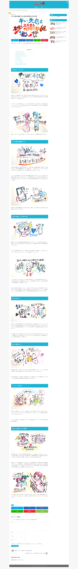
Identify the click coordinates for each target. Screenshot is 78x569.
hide (31, 49)
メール (12, 536)
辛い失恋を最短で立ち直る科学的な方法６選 (58, 28)
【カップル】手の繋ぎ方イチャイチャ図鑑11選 (58, 37)
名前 (12, 532)
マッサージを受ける (19, 62)
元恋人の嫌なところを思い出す (21, 56)
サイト (12, 540)
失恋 (12, 505)
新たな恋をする (18, 58)
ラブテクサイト (38, 566)
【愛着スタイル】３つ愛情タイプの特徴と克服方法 (58, 24)
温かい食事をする (18, 60)
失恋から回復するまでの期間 (20, 64)
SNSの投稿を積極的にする (20, 54)
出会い (42, 7)
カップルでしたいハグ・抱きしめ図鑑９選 (58, 41)
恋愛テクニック (37, 7)
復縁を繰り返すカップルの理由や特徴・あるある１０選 (58, 32)
